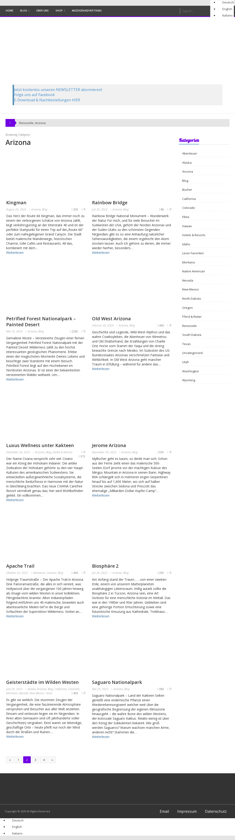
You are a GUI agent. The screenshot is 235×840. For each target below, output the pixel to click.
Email (164, 811)
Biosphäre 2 (105, 566)
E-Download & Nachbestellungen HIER (47, 99)
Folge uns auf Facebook (34, 94)
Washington (190, 371)
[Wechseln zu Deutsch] (226, 2)
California (60, 689)
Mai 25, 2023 (100, 689)
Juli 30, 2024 (99, 209)
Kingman (16, 202)
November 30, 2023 (104, 452)
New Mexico (37, 693)
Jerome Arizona (109, 445)
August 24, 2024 (16, 209)
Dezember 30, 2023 (18, 452)
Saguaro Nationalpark (117, 682)
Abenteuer (39, 573)
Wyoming (188, 380)
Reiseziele (189, 326)
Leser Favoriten (193, 253)
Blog (23, 10)
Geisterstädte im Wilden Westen (42, 682)
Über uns (42, 10)
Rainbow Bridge (109, 202)
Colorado (73, 689)
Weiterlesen (15, 252)
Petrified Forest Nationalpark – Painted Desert (41, 321)
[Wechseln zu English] (225, 9)
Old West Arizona (111, 318)
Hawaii (187, 226)
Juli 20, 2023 (99, 573)
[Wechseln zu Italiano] (225, 15)
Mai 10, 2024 (14, 331)
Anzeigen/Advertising (87, 10)
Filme (185, 217)
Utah (185, 362)
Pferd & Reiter (192, 317)
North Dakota (191, 298)
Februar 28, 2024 (103, 325)
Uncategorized (192, 353)
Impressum (187, 811)
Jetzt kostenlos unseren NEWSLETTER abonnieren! (58, 89)
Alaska (32, 689)
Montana (11, 693)
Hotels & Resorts (62, 452)
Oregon (187, 308)
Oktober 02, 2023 (17, 573)
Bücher (187, 190)
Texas (48, 693)
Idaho (186, 244)
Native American (193, 271)
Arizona (40, 123)
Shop (59, 10)
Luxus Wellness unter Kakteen (40, 445)
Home (9, 10)
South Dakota (191, 335)
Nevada (23, 693)
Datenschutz (216, 811)
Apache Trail (20, 566)
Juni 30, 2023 (14, 689)
